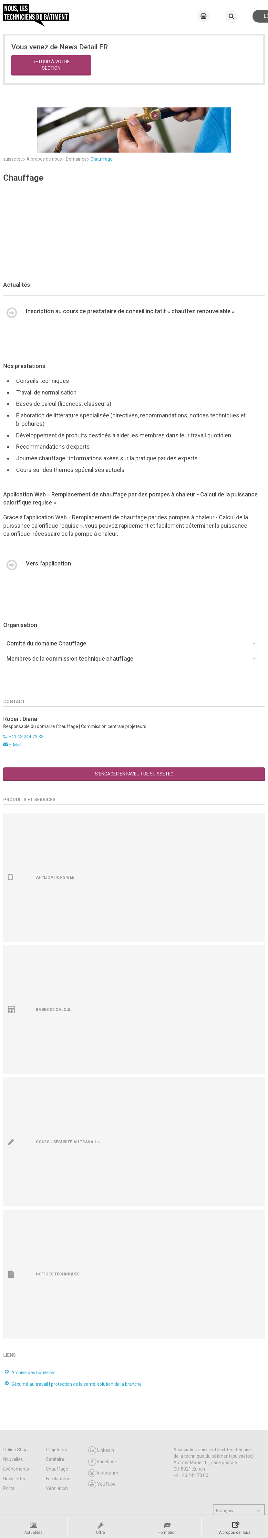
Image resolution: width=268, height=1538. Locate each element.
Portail (9, 1449)
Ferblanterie (58, 1440)
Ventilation (57, 1449)
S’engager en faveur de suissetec (134, 735)
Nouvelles (13, 1420)
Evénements (16, 1430)
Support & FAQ (62, 1509)
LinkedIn (101, 1412)
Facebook (102, 1423)
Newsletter (14, 1440)
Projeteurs (56, 1410)
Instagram (103, 1434)
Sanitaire (55, 1420)
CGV (37, 1509)
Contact (90, 1509)
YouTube (102, 1446)
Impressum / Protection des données (142, 1509)
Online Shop (15, 1410)
